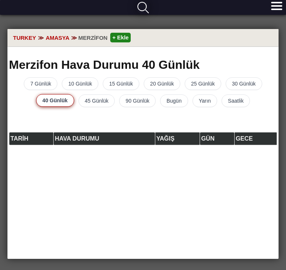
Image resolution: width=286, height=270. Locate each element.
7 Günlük (40, 84)
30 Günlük (244, 84)
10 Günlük (80, 84)
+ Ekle (120, 37)
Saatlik (236, 101)
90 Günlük (137, 101)
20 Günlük (162, 84)
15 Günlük (121, 84)
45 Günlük (97, 101)
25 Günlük (203, 84)
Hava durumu (28, 7)
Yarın (205, 101)
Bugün (173, 101)
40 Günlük (55, 100)
